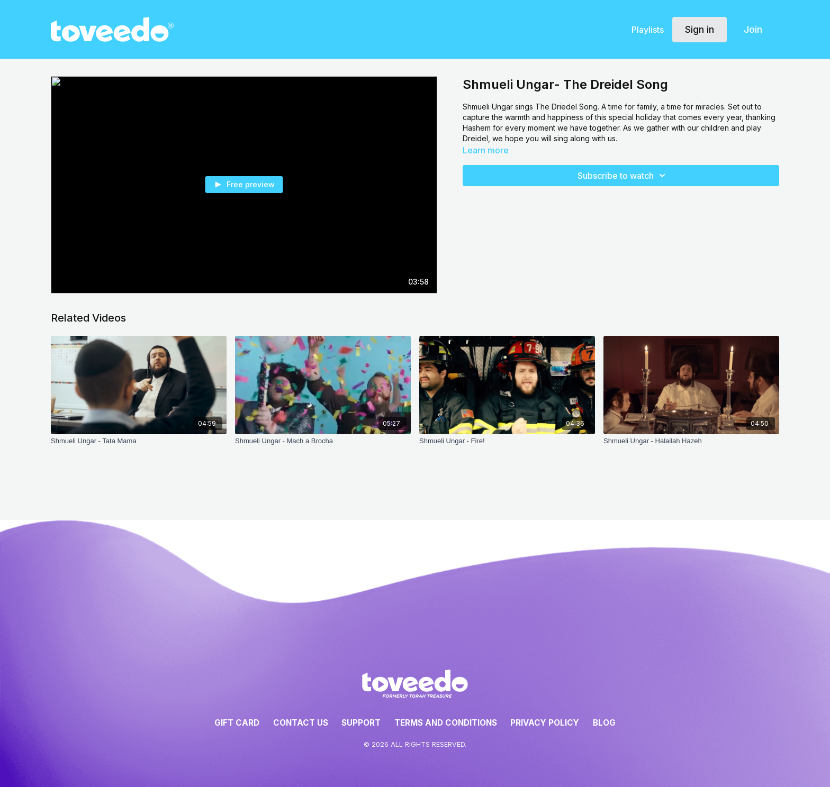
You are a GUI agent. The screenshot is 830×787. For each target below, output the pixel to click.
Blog (604, 723)
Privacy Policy (544, 723)
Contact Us (300, 723)
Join (753, 29)
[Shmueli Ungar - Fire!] (507, 441)
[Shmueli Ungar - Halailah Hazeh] (691, 441)
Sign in (699, 29)
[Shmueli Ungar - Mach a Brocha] (323, 441)
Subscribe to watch (623, 175)
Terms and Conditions (445, 723)
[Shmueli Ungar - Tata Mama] (139, 441)
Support (361, 723)
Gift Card (236, 723)
